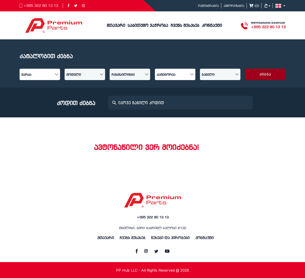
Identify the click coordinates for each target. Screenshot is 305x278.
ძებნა (265, 74)
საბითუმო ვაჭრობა (148, 26)
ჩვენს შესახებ (185, 26)
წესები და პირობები (170, 238)
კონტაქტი (212, 26)
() (254, 6)
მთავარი (116, 26)
